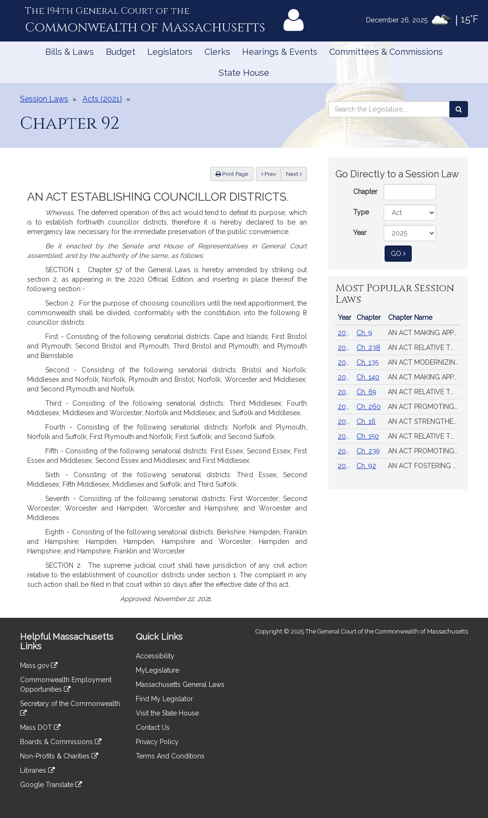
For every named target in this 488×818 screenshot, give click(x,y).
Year (359, 232)
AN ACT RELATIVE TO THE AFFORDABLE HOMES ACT (424, 436)
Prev (271, 173)
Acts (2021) (102, 98)
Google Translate (51, 784)
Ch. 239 (368, 451)
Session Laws (44, 98)
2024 (346, 347)
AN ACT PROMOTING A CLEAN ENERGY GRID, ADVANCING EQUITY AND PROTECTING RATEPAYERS (424, 451)
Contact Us (153, 727)
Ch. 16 (366, 421)
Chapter (365, 191)
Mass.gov (39, 665)
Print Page (231, 174)
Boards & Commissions (61, 742)
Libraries (37, 770)
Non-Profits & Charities (59, 756)
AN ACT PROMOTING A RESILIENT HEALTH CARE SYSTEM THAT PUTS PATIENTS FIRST (424, 406)
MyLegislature (157, 670)
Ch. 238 (368, 347)
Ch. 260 (368, 406)
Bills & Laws (69, 52)
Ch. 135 (367, 362)
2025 (345, 333)
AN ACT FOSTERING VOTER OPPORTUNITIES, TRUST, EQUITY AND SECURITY (424, 466)
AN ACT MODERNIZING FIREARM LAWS (424, 362)
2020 (346, 406)
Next (294, 174)
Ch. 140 (367, 377)
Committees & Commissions (386, 52)
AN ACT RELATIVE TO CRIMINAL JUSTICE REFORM (424, 392)
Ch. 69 (366, 392)
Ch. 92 (366, 466)
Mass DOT (40, 727)
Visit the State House (167, 713)
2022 (346, 466)
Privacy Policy (157, 742)
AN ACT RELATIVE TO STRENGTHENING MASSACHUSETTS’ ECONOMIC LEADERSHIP (424, 347)
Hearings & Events (279, 52)
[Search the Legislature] (458, 109)
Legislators (170, 52)
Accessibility (155, 656)
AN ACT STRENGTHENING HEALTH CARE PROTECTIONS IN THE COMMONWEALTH (424, 421)
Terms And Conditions (170, 756)
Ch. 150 (367, 436)
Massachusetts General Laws (180, 684)
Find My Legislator (164, 699)
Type (361, 212)
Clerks (217, 52)
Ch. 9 (364, 333)
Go (401, 252)
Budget (120, 52)
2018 (345, 392)
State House (244, 73)
